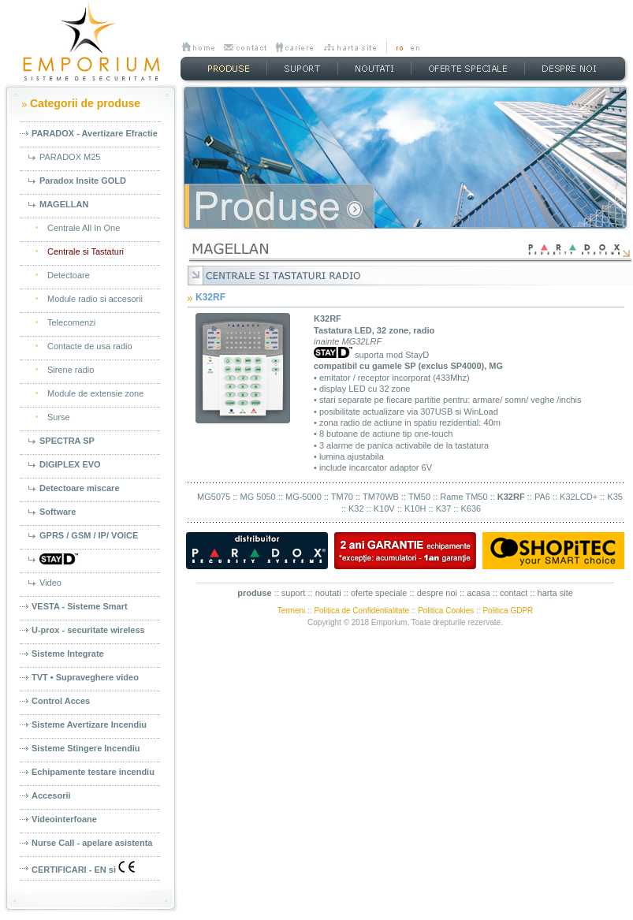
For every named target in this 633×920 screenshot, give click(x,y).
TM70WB (381, 496)
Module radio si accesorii (95, 299)
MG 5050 (257, 496)
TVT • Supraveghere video (85, 677)
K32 (356, 508)
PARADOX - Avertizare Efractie (95, 133)
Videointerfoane (64, 819)
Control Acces (61, 701)
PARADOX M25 (69, 157)
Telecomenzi (71, 322)
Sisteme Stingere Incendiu (86, 748)
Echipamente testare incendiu (93, 772)
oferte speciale (379, 593)
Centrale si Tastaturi (85, 251)
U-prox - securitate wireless (88, 630)
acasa (478, 593)
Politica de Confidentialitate (361, 610)
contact (513, 593)
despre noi (437, 593)
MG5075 (213, 496)
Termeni (291, 610)
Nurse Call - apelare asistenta (92, 842)
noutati (328, 593)
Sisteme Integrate (68, 653)
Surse (58, 417)
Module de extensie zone (95, 393)
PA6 (542, 496)
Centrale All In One (83, 228)
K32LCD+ (579, 496)
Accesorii (51, 795)
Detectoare (68, 275)
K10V (384, 508)
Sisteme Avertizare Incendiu (89, 724)
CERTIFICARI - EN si (83, 867)
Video (50, 582)
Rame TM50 (463, 496)
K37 (444, 508)
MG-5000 (303, 496)
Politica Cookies (446, 610)
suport (293, 593)
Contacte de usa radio (89, 346)
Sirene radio (70, 369)
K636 (471, 508)
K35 (615, 496)
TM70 (342, 496)
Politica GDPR (507, 610)
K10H (415, 508)
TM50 (419, 496)
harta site (555, 593)
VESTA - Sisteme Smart (80, 606)
